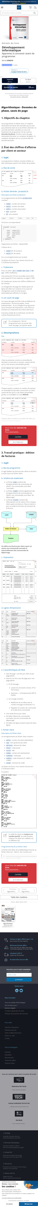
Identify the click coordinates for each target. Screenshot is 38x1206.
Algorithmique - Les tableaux (29, 896)
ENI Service (8, 1169)
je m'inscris (19, 984)
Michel (7, 60)
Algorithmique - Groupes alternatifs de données (12, 896)
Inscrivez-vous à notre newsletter (19, 975)
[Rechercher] (34, 13)
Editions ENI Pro (10, 1178)
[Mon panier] (30, 7)
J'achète (18, 440)
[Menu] (2, 7)
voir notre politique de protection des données (18, 976)
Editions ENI (19, 7)
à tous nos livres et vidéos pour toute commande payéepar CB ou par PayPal (22, 952)
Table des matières (19, 902)
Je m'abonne (18, 446)
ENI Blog (7, 1138)
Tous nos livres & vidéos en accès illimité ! (19, 2)
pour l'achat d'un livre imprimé (22, 945)
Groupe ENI (8, 1157)
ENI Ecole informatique (12, 1148)
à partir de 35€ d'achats (22, 959)
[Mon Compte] (35, 7)
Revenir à (19, 71)
